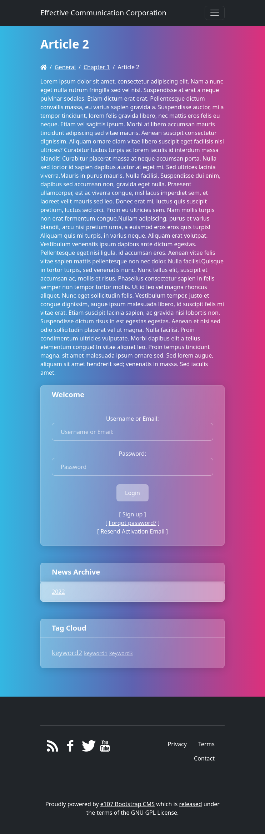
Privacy (177, 744)
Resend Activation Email (132, 531)
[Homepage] (43, 67)
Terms (206, 744)
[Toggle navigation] (215, 13)
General (65, 67)
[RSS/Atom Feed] (53, 748)
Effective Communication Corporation (103, 12)
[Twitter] (88, 748)
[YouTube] (105, 748)
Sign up (132, 514)
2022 (58, 592)
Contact (204, 758)
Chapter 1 (97, 67)
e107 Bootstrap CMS (127, 804)
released (190, 804)
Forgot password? (132, 523)
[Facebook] (70, 748)
